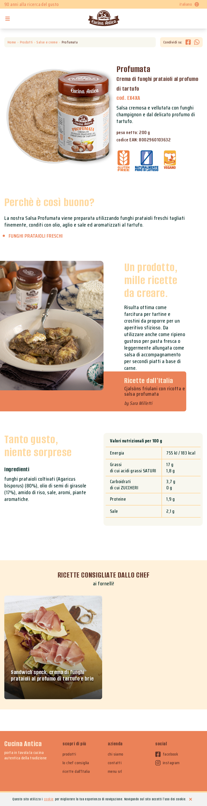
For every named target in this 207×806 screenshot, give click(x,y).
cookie (48, 799)
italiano (189, 4)
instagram (167, 763)
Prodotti (26, 42)
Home (12, 42)
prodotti (69, 754)
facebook (166, 754)
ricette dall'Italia (76, 771)
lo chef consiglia (76, 763)
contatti (115, 763)
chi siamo (115, 754)
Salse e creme (47, 42)
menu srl (115, 771)
